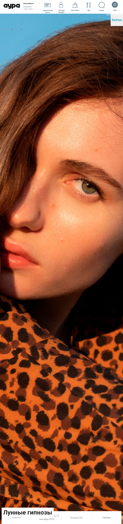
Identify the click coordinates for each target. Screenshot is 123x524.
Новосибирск (28, 3)
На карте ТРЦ (76, 517)
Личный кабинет (61, 7)
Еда (88, 7)
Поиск (100, 6)
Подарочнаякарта (48, 7)
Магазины (75, 7)
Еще (115, 6)
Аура (11, 7)
